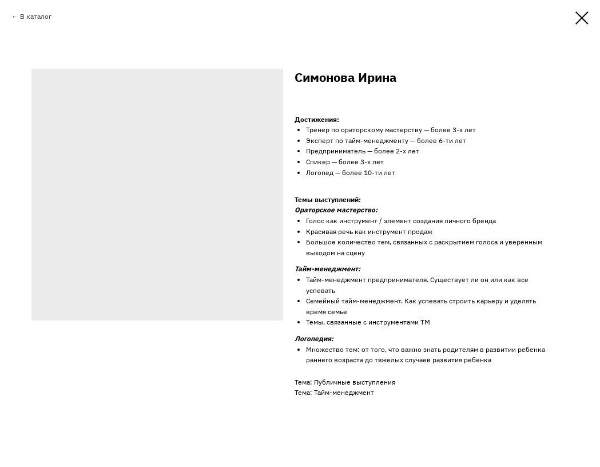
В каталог (35, 16)
